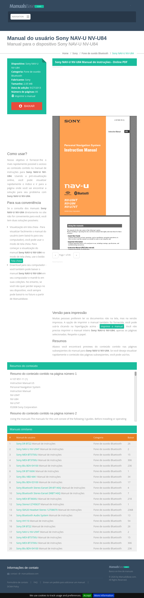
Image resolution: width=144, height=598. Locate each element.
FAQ (36, 582)
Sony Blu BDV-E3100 (27, 482)
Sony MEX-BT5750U (27, 454)
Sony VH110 (22, 520)
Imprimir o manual (25, 96)
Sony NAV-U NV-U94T (28, 449)
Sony (27, 79)
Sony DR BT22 (24, 443)
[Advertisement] (26, 134)
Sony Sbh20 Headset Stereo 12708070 (37, 509)
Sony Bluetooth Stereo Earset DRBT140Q (38, 493)
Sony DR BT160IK (25, 471)
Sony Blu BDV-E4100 (27, 465)
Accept (87, 595)
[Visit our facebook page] (129, 6)
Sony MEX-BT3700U (27, 460)
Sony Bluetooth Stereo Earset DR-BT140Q (38, 487)
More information (103, 595)
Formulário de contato (17, 582)
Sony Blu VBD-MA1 (26, 476)
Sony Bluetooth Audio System (32, 515)
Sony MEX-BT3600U (27, 498)
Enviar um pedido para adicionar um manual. (64, 582)
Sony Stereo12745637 (28, 504)
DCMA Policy (13, 586)
